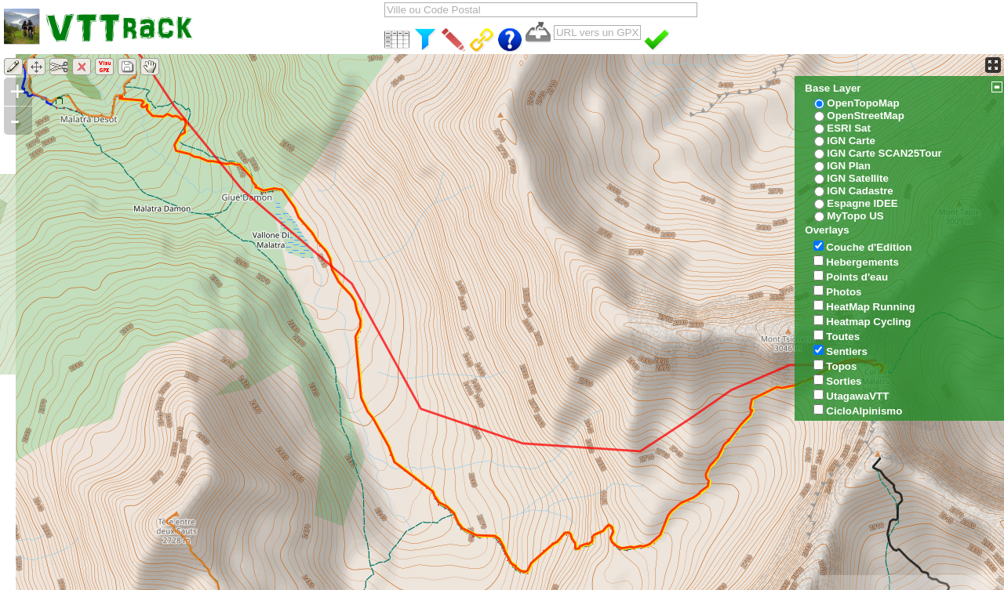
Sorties (843, 381)
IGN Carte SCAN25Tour (884, 153)
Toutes (843, 336)
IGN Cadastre (860, 191)
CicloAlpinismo (864, 411)
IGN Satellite (858, 178)
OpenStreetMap (865, 115)
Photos (843, 292)
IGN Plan (849, 166)
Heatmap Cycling (868, 322)
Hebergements (862, 262)
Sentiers (847, 351)
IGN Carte (851, 141)
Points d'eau (857, 277)
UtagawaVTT (857, 396)
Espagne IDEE (862, 203)
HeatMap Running (870, 307)
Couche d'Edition (868, 247)
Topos (841, 366)
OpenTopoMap (863, 103)
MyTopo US (855, 216)
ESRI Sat (849, 128)
